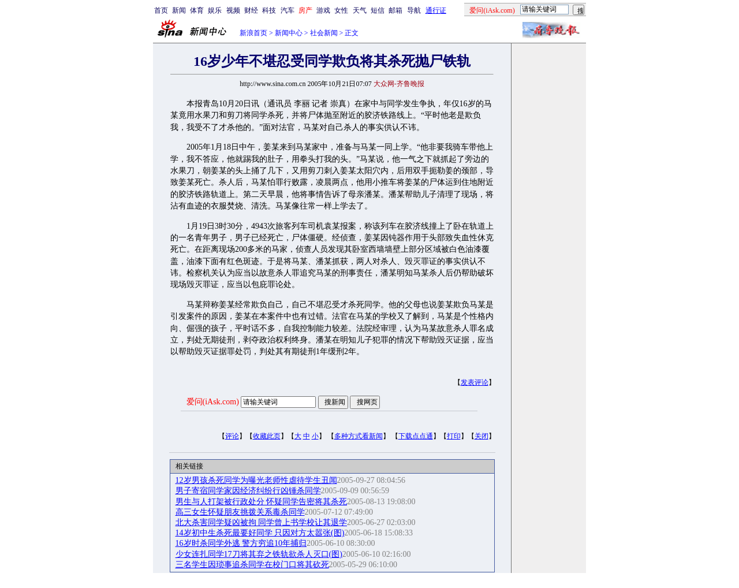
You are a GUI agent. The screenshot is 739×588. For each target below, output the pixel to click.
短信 (378, 10)
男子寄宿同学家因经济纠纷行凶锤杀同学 (248, 490)
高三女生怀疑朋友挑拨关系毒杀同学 (240, 512)
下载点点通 (415, 436)
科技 (269, 10)
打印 (454, 436)
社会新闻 (324, 33)
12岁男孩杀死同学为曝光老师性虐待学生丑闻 (256, 480)
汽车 (287, 10)
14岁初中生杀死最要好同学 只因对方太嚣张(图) (260, 533)
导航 (414, 10)
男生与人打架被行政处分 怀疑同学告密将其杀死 (262, 501)
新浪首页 (253, 33)
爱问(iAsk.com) (212, 401)
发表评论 (474, 382)
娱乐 (215, 10)
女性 (341, 10)
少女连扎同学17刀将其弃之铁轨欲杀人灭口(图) (259, 554)
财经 (251, 10)
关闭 (481, 436)
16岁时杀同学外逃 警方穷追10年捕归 (241, 543)
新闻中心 (289, 33)
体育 (197, 10)
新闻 (179, 10)
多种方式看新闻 (358, 436)
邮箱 (395, 10)
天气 (360, 10)
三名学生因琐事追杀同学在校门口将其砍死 (252, 564)
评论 (232, 436)
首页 (161, 10)
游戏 (323, 10)
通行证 (436, 10)
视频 (233, 10)
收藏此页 (267, 436)
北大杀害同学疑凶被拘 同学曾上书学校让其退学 (262, 522)
